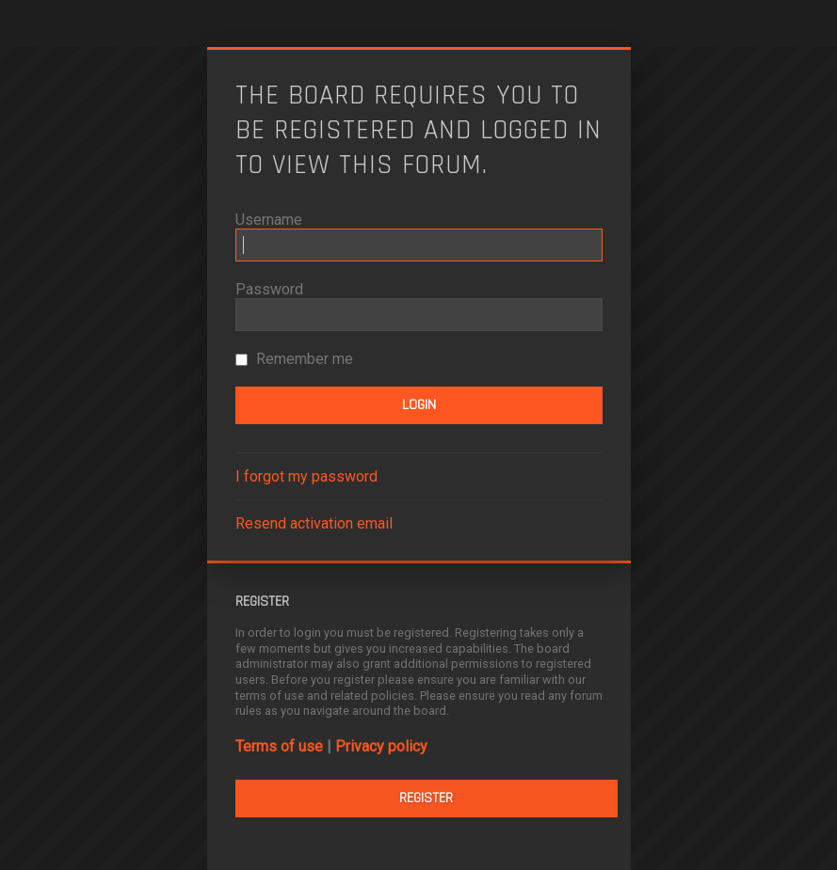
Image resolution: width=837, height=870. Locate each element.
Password (269, 289)
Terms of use (279, 746)
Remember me (294, 359)
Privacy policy (381, 746)
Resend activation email (314, 523)
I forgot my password (306, 476)
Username (268, 220)
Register (426, 798)
